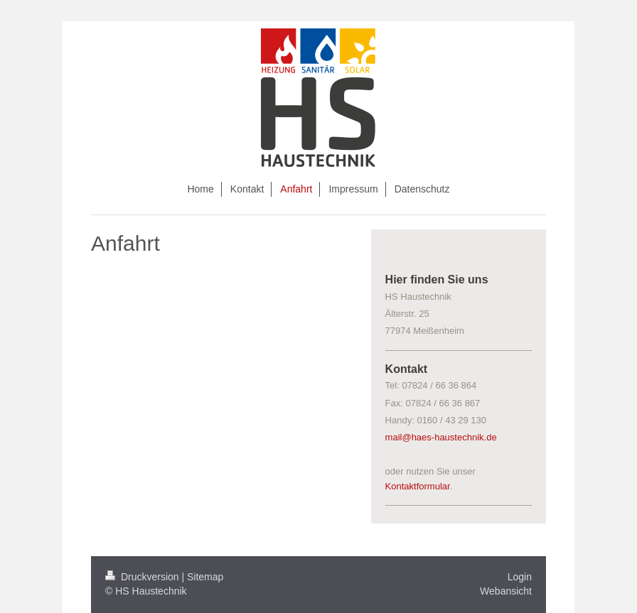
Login (520, 576)
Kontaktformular (417, 486)
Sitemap (205, 576)
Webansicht (506, 591)
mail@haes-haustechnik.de (441, 437)
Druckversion (143, 576)
